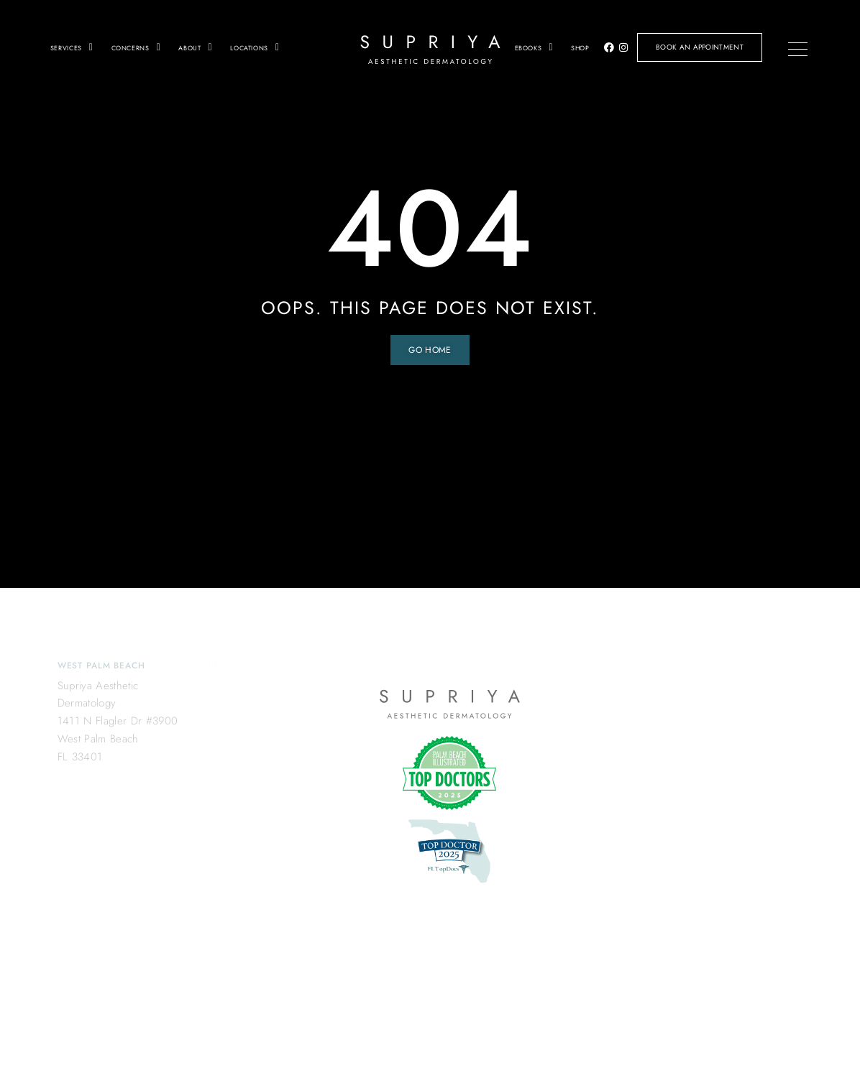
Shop (580, 47)
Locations (254, 47)
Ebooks (534, 47)
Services (71, 47)
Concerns (136, 47)
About (195, 47)
